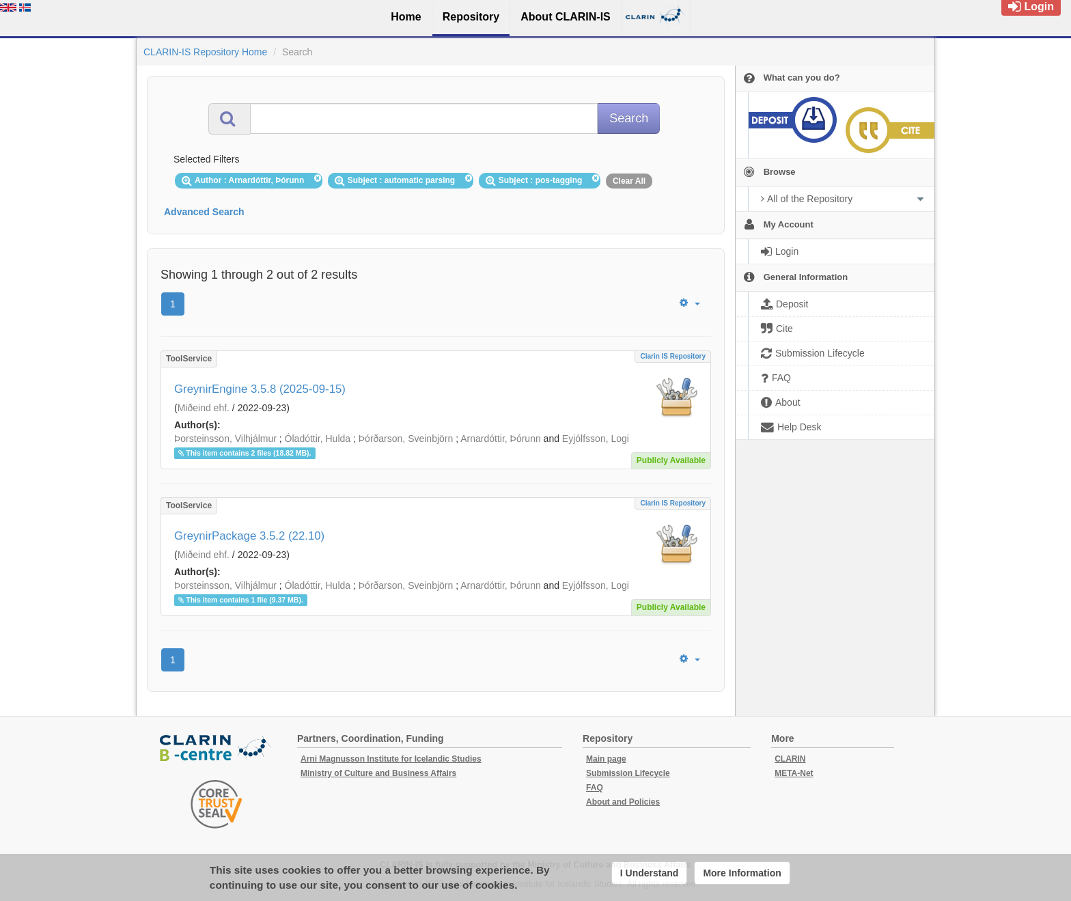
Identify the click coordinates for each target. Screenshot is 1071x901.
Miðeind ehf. (204, 407)
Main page (606, 759)
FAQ (594, 787)
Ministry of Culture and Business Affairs (378, 773)
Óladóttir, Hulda (318, 438)
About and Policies (623, 802)
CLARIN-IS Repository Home (205, 51)
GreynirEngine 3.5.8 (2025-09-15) (260, 389)
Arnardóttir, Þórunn (500, 438)
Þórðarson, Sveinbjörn (406, 438)
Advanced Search (204, 211)
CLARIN (790, 759)
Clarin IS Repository (673, 356)
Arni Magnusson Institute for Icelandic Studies (391, 759)
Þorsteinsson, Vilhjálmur (225, 438)
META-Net (794, 773)
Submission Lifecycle (628, 773)
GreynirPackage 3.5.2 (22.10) (249, 535)
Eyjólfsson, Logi (595, 438)
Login (1031, 6)
